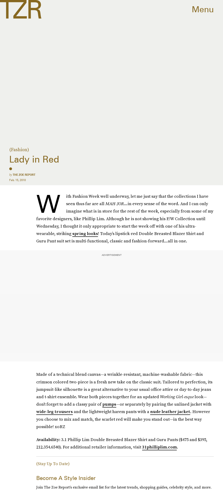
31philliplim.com (159, 447)
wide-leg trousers (54, 411)
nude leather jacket (170, 411)
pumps (109, 404)
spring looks (85, 233)
